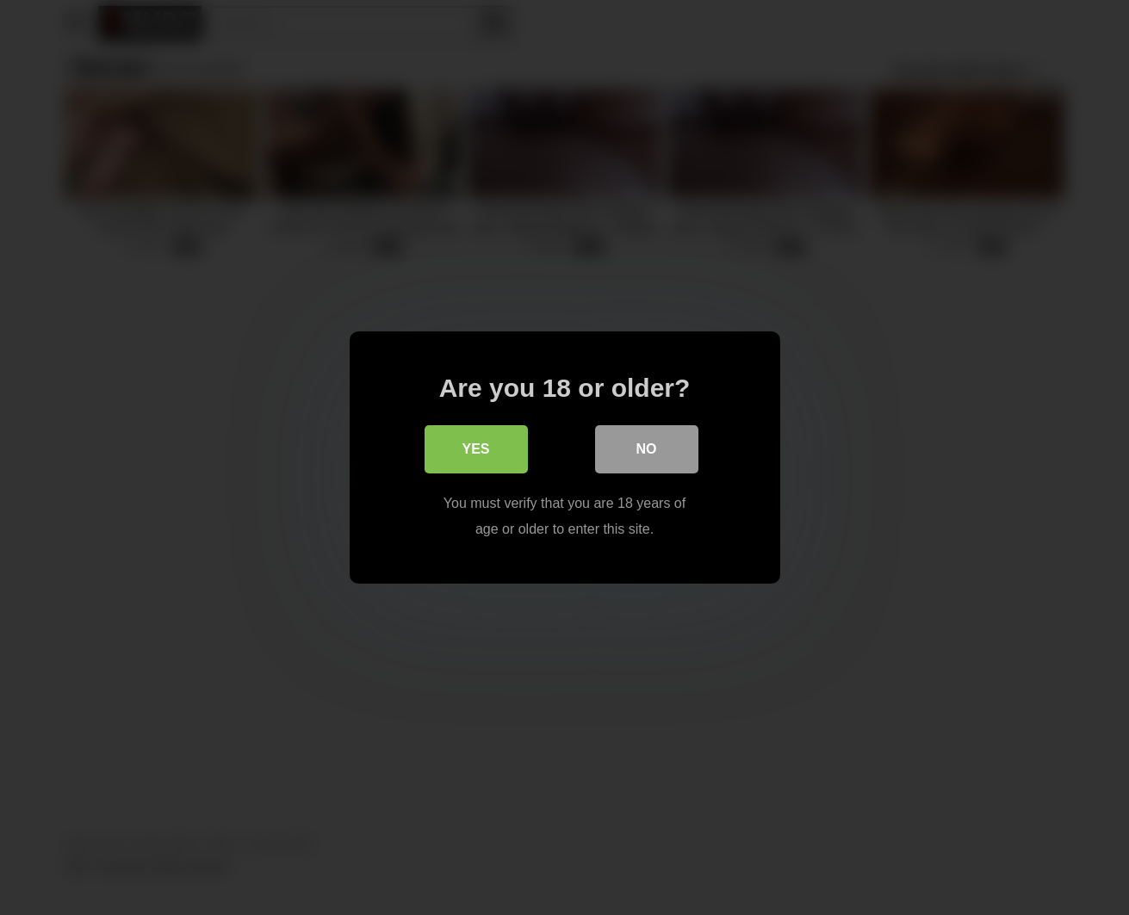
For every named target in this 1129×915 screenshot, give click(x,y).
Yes (475, 449)
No (646, 449)
